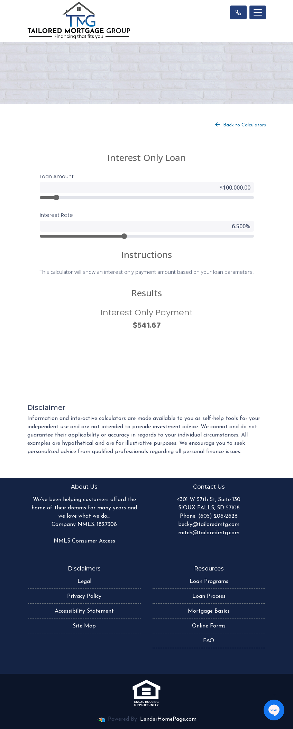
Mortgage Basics (209, 611)
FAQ (208, 641)
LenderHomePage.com (168, 719)
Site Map (84, 626)
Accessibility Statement (84, 611)
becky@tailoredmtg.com (208, 524)
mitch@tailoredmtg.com (208, 533)
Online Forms (209, 626)
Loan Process (209, 596)
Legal (84, 581)
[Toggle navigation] (257, 12)
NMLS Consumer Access (84, 541)
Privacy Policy (84, 596)
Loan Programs (209, 581)
